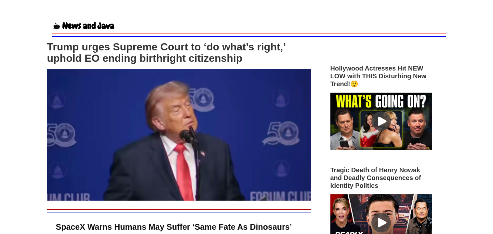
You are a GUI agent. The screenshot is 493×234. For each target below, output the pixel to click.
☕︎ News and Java (83, 26)
